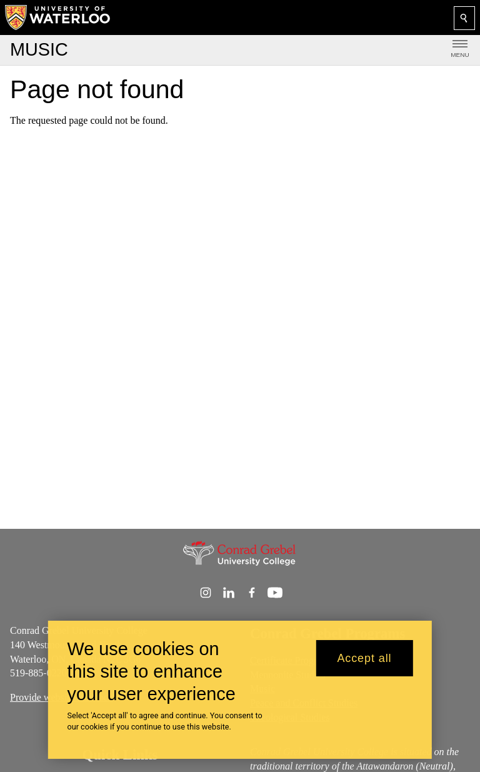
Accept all (364, 665)
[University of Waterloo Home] (58, 17)
